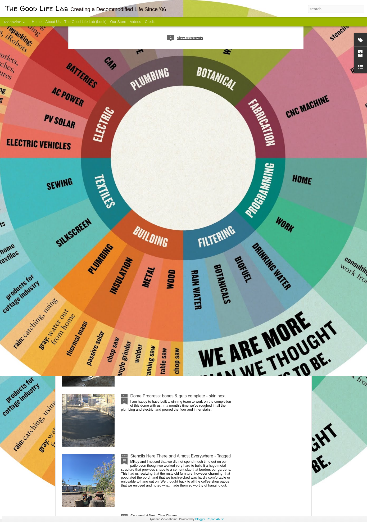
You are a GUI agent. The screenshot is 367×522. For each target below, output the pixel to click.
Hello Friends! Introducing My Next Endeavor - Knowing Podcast (90, 215)
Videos (135, 22)
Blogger (200, 519)
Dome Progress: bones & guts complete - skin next (177, 396)
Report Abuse (215, 519)
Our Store (118, 22)
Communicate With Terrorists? (151, 210)
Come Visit (269, 208)
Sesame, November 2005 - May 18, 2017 (215, 210)
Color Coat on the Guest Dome (100, 313)
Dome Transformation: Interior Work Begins (170, 253)
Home (37, 22)
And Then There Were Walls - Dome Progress (173, 336)
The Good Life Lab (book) (85, 22)
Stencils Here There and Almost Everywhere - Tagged (180, 456)
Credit (150, 22)
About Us (53, 22)
